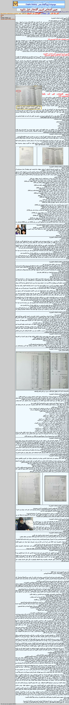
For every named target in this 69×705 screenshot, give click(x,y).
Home (2, 15)
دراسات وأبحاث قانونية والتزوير (8, 19)
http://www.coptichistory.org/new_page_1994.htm (14, 13)
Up (1, 16)
